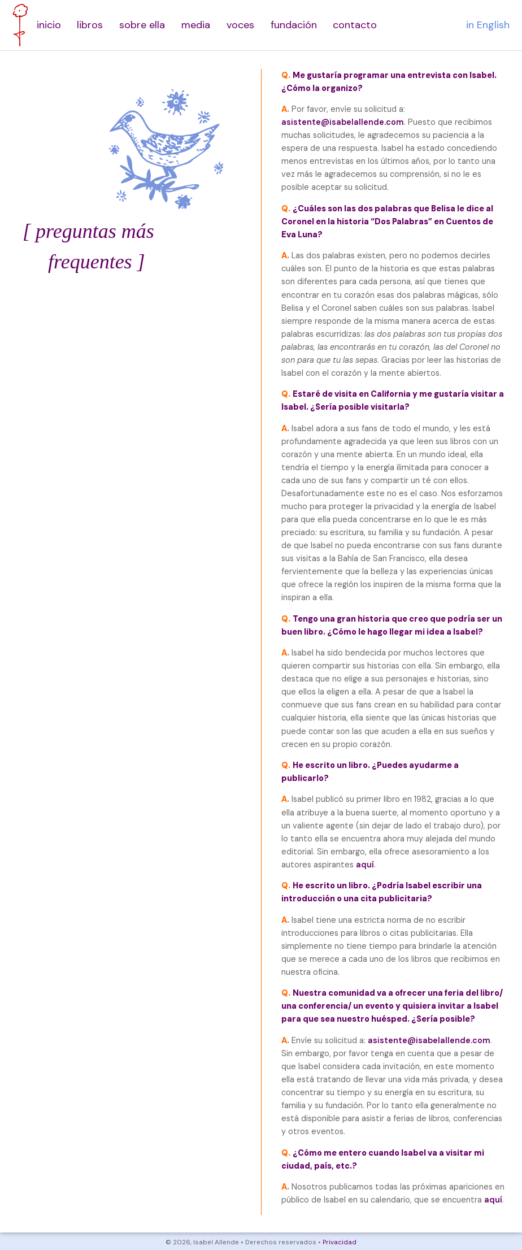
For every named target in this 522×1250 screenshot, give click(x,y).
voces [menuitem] (240, 25)
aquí (365, 865)
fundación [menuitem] (294, 25)
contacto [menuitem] (355, 25)
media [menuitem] (195, 25)
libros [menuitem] (90, 25)
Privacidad (339, 1242)
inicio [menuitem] (49, 25)
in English (488, 25)
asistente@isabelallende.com (342, 122)
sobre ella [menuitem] (142, 25)
